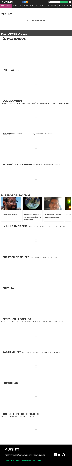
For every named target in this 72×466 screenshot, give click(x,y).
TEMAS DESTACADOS (5, 5)
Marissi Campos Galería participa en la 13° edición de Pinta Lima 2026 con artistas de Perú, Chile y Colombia (53, 216)
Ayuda (34, 460)
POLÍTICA (26, 5)
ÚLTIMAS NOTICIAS (17, 5)
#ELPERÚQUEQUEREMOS (51, 5)
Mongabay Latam (26, 211)
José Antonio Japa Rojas (50, 211)
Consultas (39, 460)
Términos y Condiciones (15, 460)
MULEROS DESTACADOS (64, 5)
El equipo (7, 460)
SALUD (41, 5)
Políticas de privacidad (26, 460)
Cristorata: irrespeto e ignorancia (9, 214)
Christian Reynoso (5, 211)
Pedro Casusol (69, 211)
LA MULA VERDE (33, 5)
